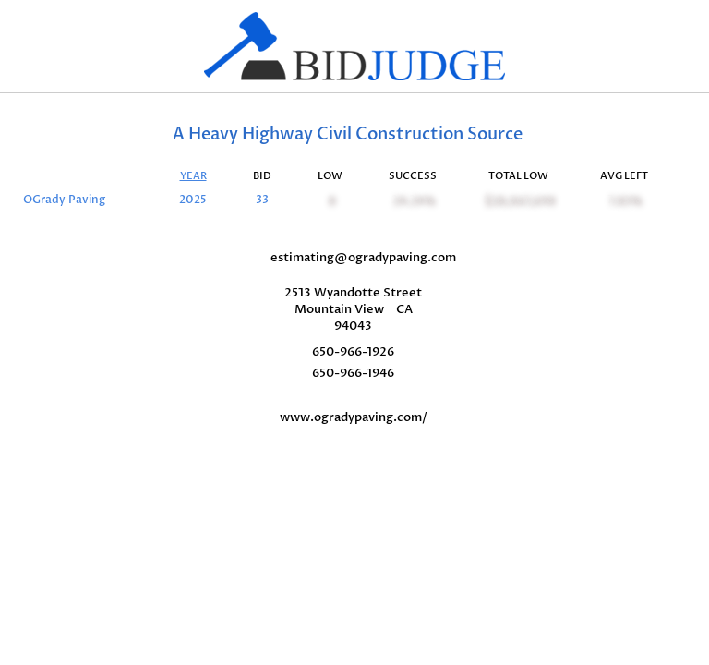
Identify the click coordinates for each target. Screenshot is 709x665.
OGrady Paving (64, 200)
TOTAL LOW (518, 176)
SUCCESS (413, 176)
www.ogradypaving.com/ (353, 417)
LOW (330, 176)
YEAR (193, 176)
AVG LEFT (624, 176)
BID (262, 176)
